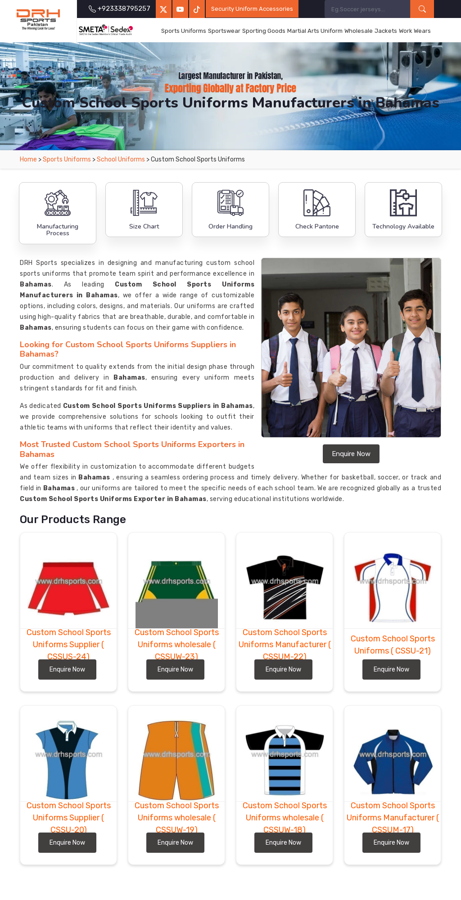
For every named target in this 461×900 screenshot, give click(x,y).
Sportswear (224, 30)
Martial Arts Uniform (315, 30)
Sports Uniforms (183, 30)
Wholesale (358, 30)
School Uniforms (121, 159)
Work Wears (415, 30)
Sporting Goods (263, 30)
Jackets (386, 30)
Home (28, 159)
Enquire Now (351, 454)
